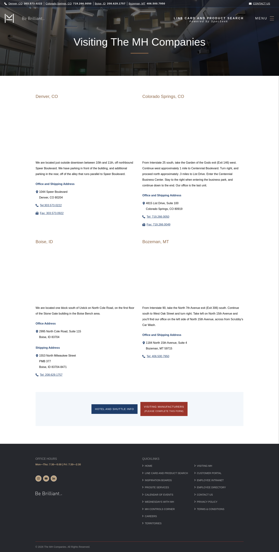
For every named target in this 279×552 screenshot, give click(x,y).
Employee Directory (211, 487)
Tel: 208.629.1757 (51, 374)
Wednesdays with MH (159, 501)
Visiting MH (204, 465)
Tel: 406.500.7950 (158, 356)
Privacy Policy (207, 501)
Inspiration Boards (158, 480)
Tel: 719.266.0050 (158, 216)
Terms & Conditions (210, 509)
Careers (151, 516)
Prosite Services (157, 487)
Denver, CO (15, 3)
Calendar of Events (159, 494)
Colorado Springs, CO (59, 3)
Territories (153, 523)
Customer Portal (209, 473)
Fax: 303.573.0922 (52, 213)
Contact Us (259, 3)
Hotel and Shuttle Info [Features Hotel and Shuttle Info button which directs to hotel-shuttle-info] (114, 408)
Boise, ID (100, 3)
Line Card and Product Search (166, 473)
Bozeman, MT (137, 3)
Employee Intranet (210, 480)
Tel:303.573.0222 (51, 205)
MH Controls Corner (160, 509)
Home (148, 465)
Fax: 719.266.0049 (158, 224)
